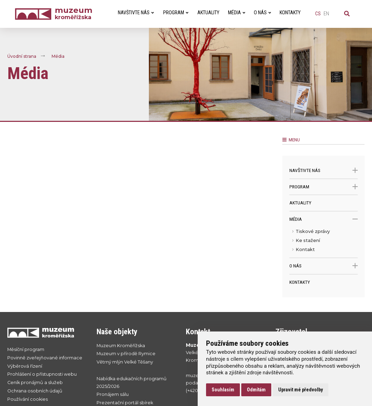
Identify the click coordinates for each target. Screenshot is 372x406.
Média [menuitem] (236, 13)
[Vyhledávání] (347, 14)
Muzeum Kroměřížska (121, 345)
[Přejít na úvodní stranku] (45, 332)
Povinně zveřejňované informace (44, 357)
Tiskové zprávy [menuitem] (313, 231)
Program (323, 187)
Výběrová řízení (24, 366)
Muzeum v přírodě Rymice (126, 353)
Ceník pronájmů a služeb (35, 382)
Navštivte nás (323, 170)
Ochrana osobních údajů (34, 390)
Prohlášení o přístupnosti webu (42, 374)
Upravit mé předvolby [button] (300, 389)
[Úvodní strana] (35, 14)
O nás (323, 266)
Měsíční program (25, 349)
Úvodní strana (21, 56)
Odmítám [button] (256, 389)
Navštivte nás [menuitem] (136, 13)
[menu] (323, 242)
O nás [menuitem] (262, 13)
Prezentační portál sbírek (125, 402)
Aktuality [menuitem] (208, 13)
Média (58, 56)
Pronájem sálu (113, 394)
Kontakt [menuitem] (305, 249)
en (326, 14)
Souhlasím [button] (223, 389)
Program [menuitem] (175, 13)
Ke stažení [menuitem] (308, 240)
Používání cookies (27, 399)
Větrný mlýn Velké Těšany (125, 362)
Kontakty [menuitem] (290, 13)
